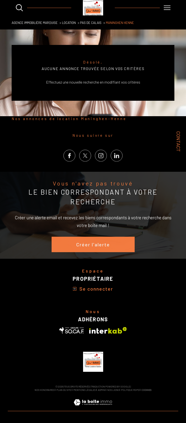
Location (69, 23)
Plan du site (63, 389)
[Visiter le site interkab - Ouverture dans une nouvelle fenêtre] (108, 330)
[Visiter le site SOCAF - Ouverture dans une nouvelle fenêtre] (71, 330)
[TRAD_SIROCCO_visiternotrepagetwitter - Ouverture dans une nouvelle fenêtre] (85, 165)
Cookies (146, 390)
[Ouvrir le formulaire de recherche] (19, 8)
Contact (178, 141)
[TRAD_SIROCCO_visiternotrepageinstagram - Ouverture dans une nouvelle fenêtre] (101, 165)
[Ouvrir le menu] (167, 7)
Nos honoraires (44, 389)
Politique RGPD (130, 389)
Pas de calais (90, 23)
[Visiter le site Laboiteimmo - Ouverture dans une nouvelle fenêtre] (93, 407)
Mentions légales (84, 389)
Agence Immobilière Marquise (35, 23)
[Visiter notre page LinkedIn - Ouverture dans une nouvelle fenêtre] (117, 165)
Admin (101, 389)
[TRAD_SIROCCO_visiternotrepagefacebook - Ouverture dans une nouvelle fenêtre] (69, 165)
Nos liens (113, 389)
